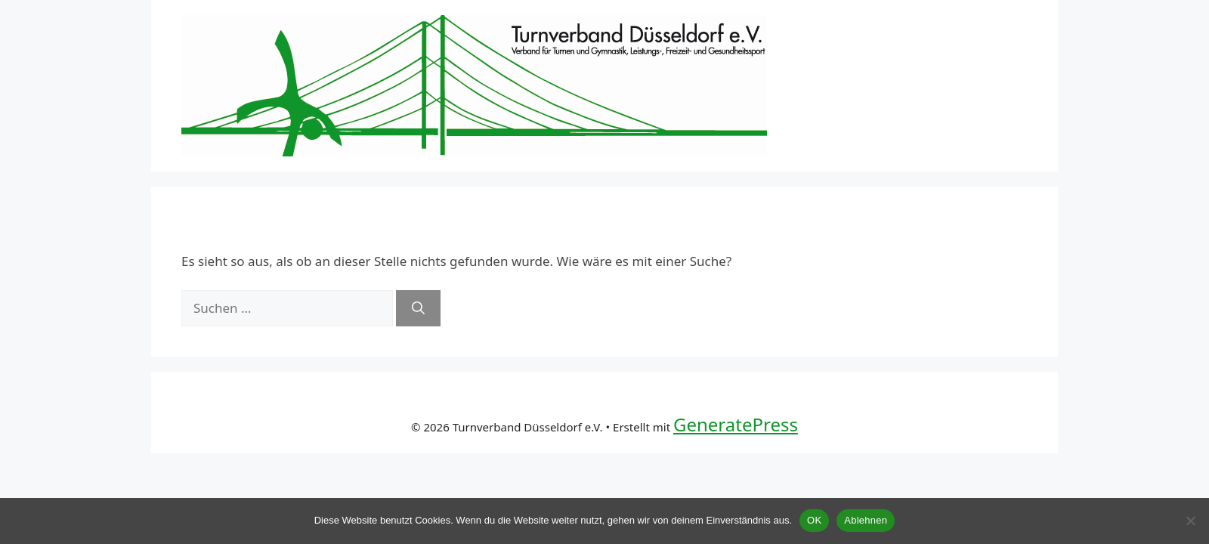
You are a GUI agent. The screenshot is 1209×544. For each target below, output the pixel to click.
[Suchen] (418, 308)
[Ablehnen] (1190, 520)
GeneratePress (735, 424)
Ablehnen (865, 520)
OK (814, 520)
